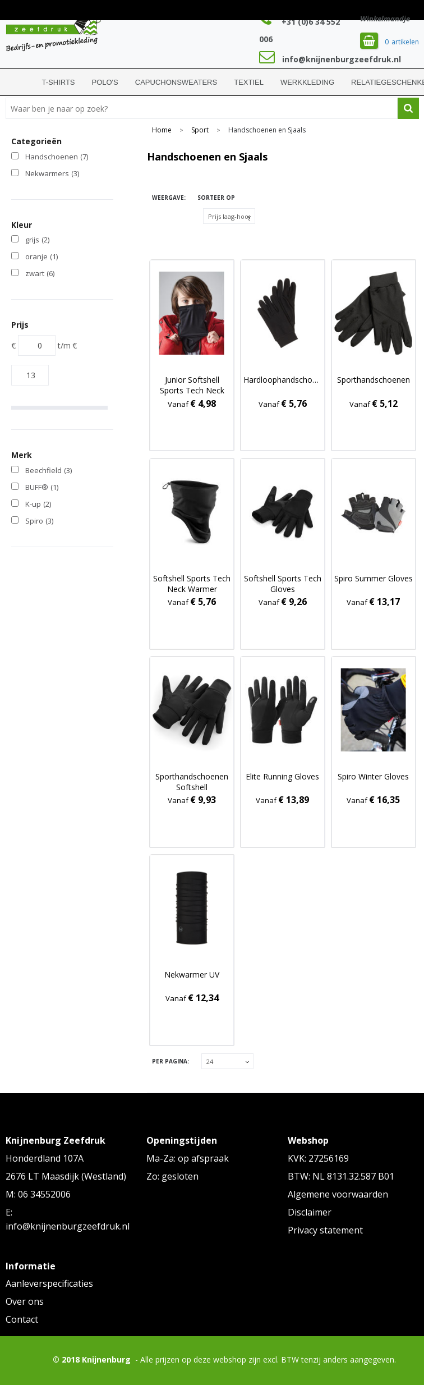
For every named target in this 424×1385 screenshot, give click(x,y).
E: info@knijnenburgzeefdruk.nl (68, 1219)
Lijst (158, 237)
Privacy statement (325, 1230)
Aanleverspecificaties (49, 1283)
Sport (200, 130)
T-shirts (58, 82)
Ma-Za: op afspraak (187, 1158)
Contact (22, 1319)
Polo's (105, 82)
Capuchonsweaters (176, 82)
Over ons (25, 1301)
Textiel (249, 82)
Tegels (158, 216)
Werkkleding (307, 82)
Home (20, 82)
